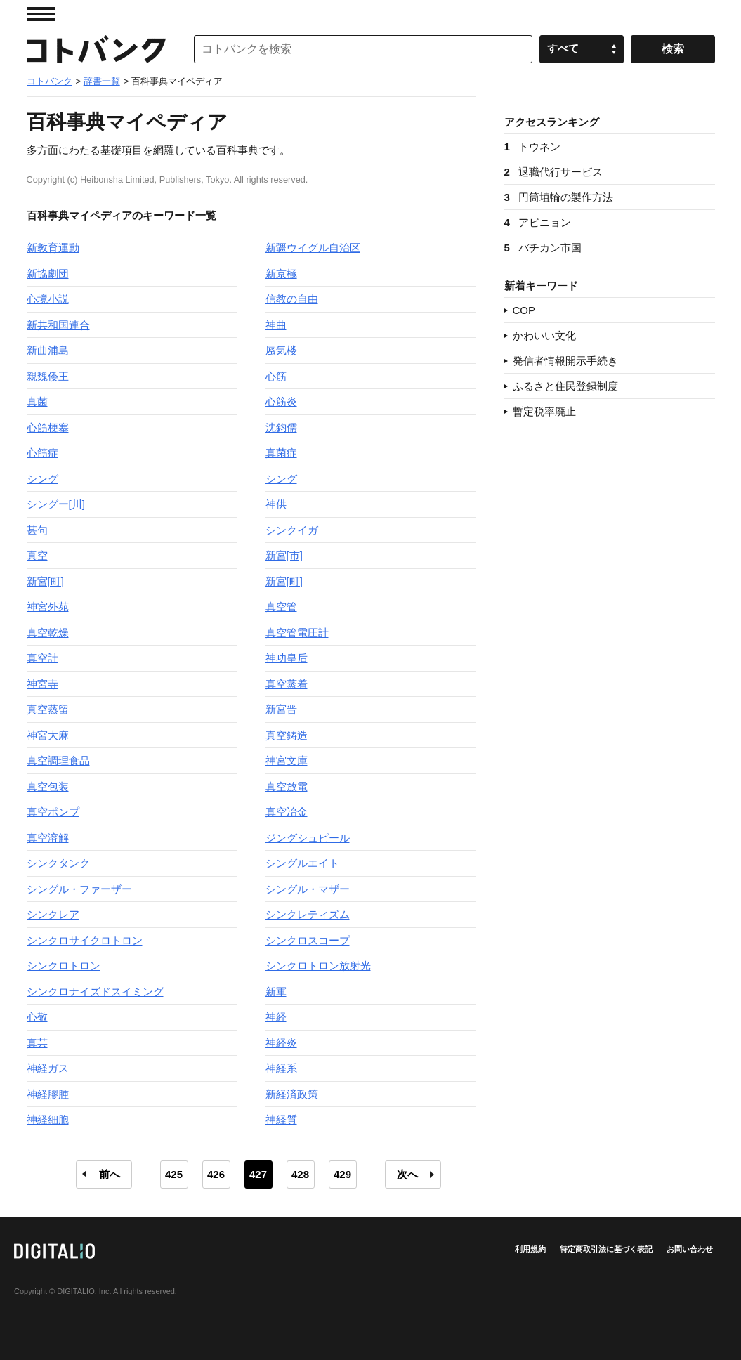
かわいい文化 (544, 335)
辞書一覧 (102, 81)
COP (524, 310)
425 (174, 1174)
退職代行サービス (553, 171)
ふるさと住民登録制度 (565, 386)
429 (342, 1174)
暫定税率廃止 (544, 411)
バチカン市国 (543, 247)
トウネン (532, 146)
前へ (109, 1174)
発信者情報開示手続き (565, 361)
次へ (407, 1174)
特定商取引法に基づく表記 (606, 1249)
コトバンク (96, 49)
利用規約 (530, 1249)
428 (300, 1174)
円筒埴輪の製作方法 (558, 197)
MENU (41, 14)
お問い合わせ (690, 1249)
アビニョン (537, 222)
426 (216, 1174)
